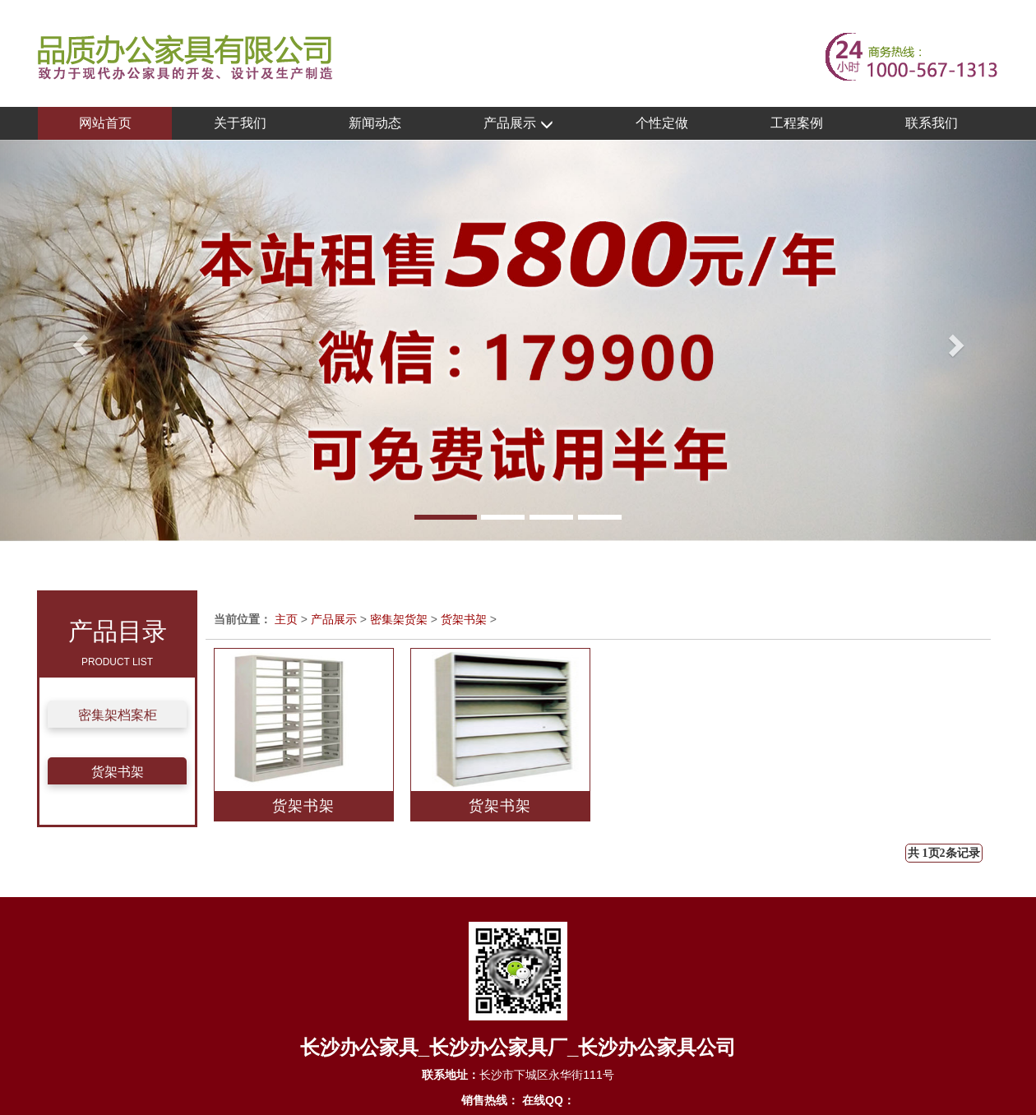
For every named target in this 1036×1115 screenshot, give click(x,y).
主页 (286, 619)
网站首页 (105, 123)
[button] (77, 340)
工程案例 (796, 123)
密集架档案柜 (117, 715)
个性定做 (662, 123)
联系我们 (931, 123)
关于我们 (240, 123)
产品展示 (518, 124)
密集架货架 (399, 619)
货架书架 (117, 772)
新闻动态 (375, 123)
